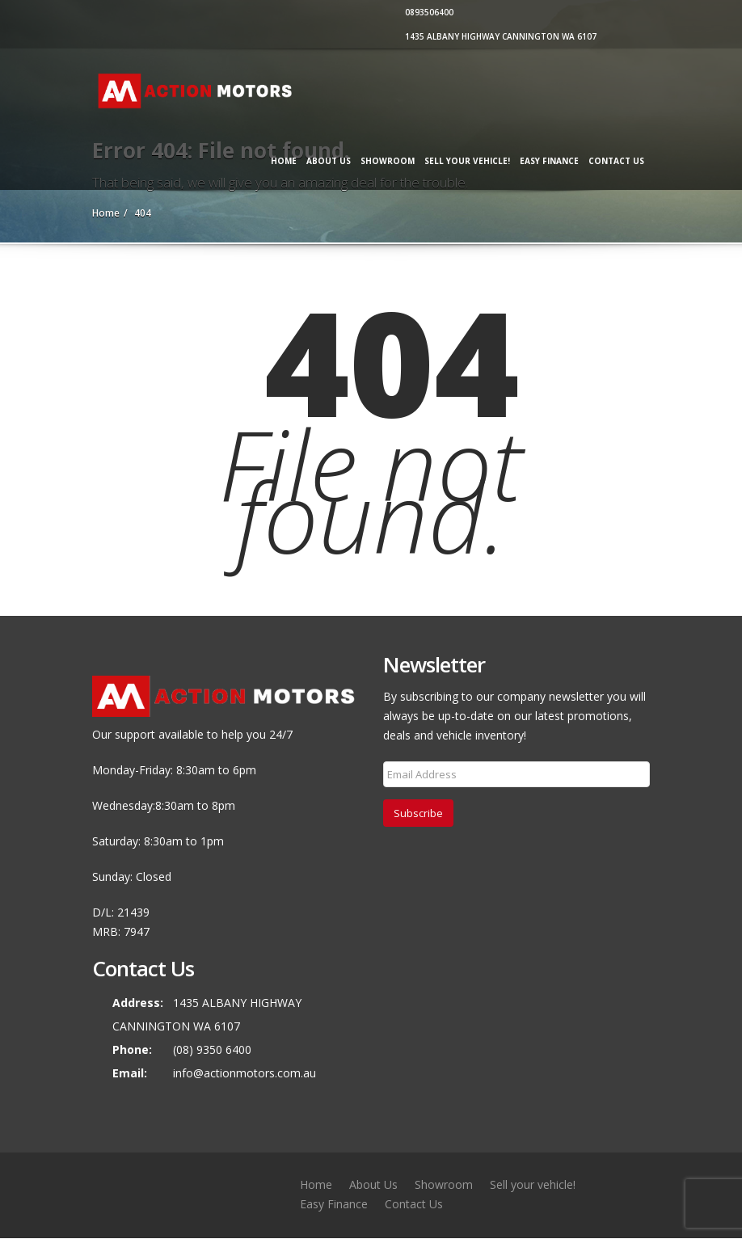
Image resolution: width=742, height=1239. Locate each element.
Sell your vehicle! (467, 160)
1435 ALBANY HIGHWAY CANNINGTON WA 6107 (499, 36)
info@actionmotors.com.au (244, 1073)
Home (284, 160)
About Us (328, 160)
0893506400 (427, 12)
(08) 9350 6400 (212, 1049)
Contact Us (616, 160)
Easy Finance (549, 160)
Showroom (387, 160)
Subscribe (418, 813)
